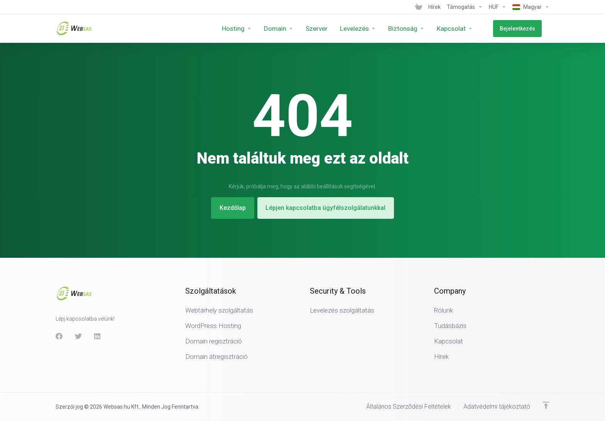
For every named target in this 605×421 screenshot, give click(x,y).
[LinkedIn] (97, 335)
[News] (434, 7)
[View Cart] (418, 7)
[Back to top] (546, 404)
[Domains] (294, 28)
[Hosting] (253, 28)
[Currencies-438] (497, 7)
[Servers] (332, 28)
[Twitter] (78, 335)
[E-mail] (374, 28)
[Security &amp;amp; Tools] (422, 28)
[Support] (465, 7)
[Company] (470, 28)
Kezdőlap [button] (229, 207)
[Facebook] (59, 335)
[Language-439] (529, 7)
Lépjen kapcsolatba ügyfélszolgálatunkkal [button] (328, 207)
